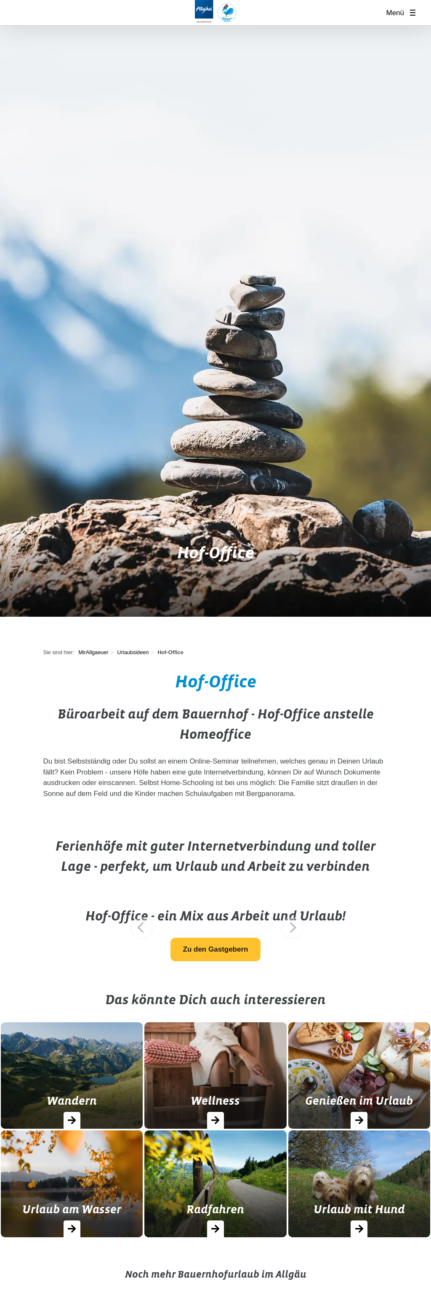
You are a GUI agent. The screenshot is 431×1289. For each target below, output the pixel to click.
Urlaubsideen (133, 652)
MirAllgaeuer (93, 652)
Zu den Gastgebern (215, 949)
